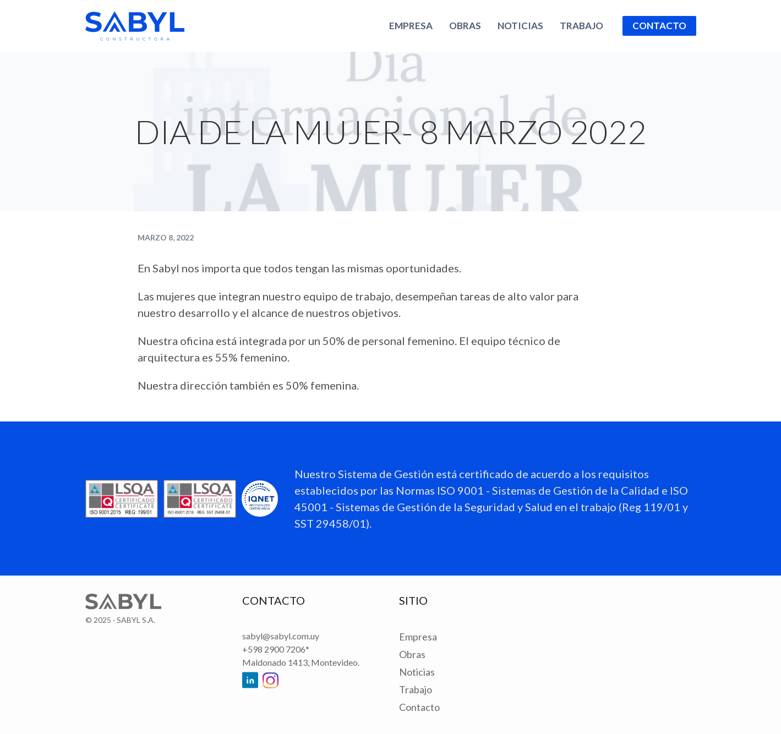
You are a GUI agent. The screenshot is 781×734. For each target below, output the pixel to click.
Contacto (659, 25)
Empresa (411, 25)
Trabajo (581, 25)
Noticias (520, 25)
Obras (465, 25)
